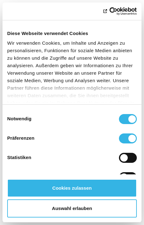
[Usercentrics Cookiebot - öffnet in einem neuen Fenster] (109, 11)
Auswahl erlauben (72, 208)
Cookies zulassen (72, 188)
